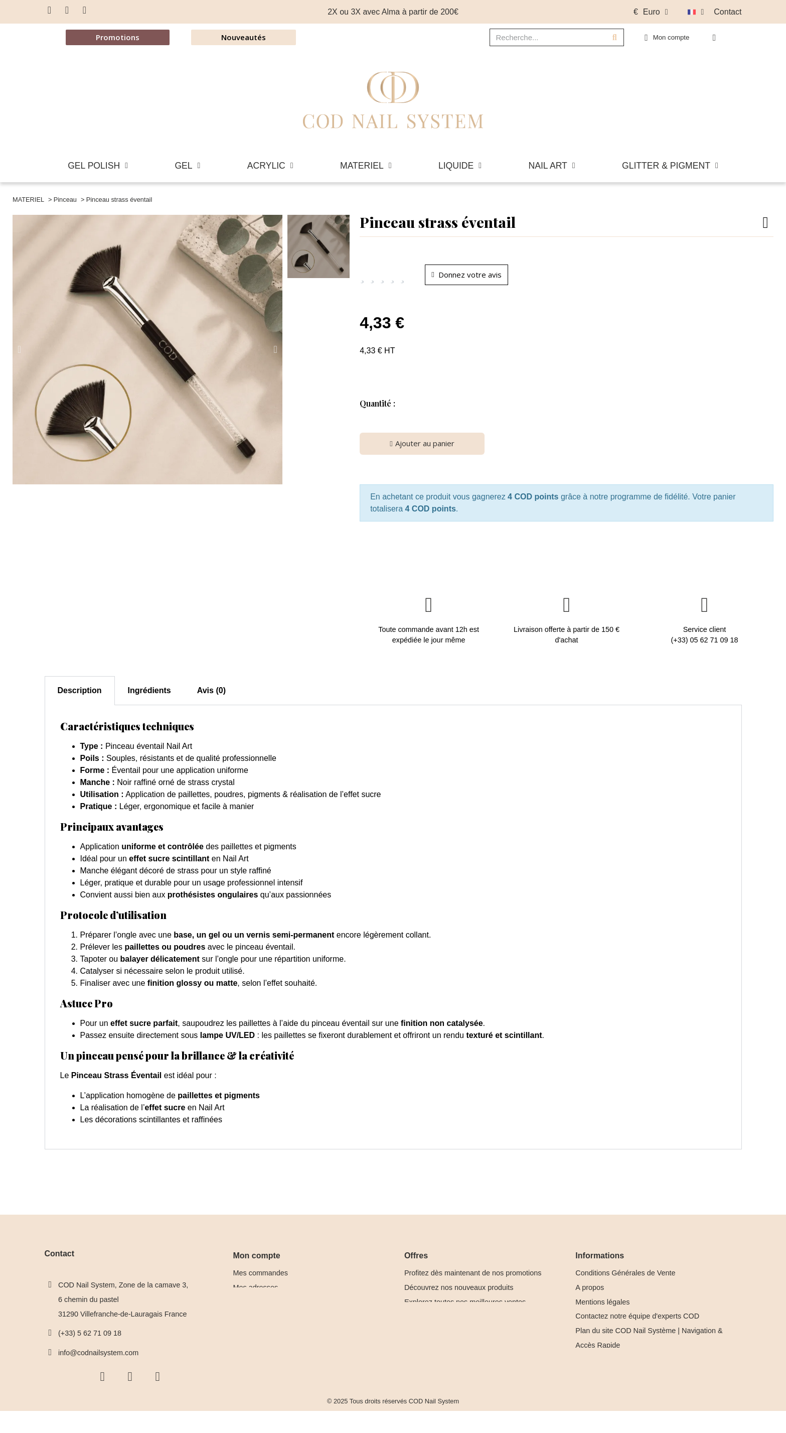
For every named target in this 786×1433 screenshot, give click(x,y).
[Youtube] (85, 10)
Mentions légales (602, 1306)
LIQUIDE (460, 166)
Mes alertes (251, 1321)
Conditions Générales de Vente (625, 1277)
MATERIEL (366, 166)
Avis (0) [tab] (211, 695)
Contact (727, 12)
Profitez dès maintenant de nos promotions (473, 1277)
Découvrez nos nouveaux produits (459, 1291)
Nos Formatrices (601, 1393)
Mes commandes (260, 1277)
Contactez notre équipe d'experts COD (637, 1321)
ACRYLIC (270, 166)
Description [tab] (80, 695)
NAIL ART (552, 166)
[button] (716, 38)
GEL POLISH (98, 166)
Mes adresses (255, 1291)
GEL (187, 166)
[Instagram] (67, 10)
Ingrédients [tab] (149, 695)
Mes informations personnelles (282, 1306)
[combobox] (541, 37)
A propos (589, 1291)
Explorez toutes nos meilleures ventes (465, 1306)
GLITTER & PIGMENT (670, 166)
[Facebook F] (50, 10)
